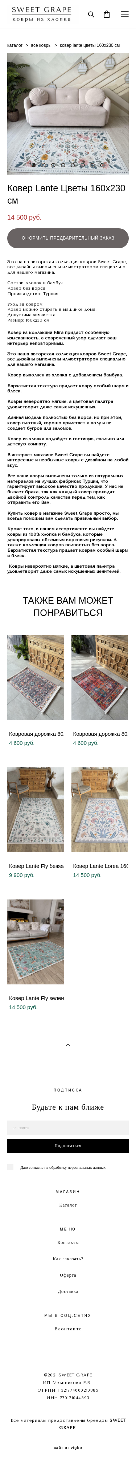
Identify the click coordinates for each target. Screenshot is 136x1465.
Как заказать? (68, 1258)
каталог (14, 45)
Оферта (68, 1275)
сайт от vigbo (68, 1448)
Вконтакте (68, 1328)
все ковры (41, 45)
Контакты (68, 1242)
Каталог (68, 1205)
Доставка (68, 1291)
